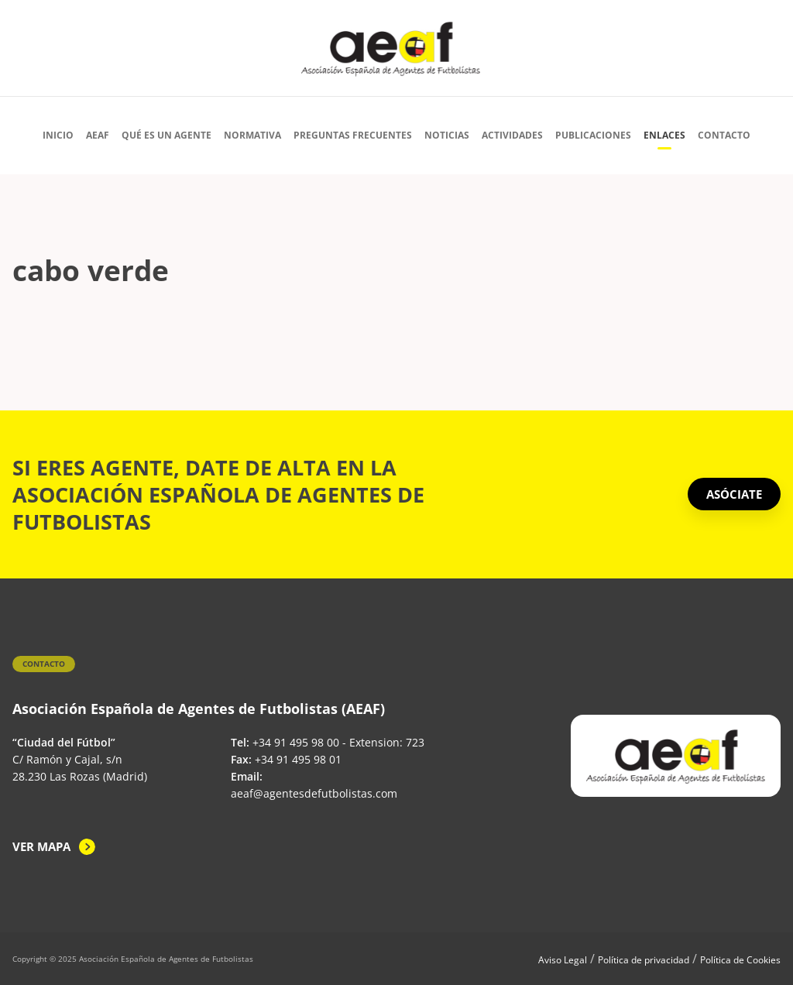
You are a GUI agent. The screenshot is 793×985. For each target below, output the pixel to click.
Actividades (512, 135)
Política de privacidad (643, 959)
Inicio (58, 135)
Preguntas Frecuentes (353, 135)
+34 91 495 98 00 (295, 742)
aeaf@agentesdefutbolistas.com (314, 793)
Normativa (252, 135)
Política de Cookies (740, 959)
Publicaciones (593, 135)
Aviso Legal (562, 959)
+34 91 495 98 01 (298, 759)
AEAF (97, 135)
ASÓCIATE (734, 494)
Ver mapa (41, 846)
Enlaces (664, 135)
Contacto (724, 135)
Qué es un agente (166, 135)
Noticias (446, 135)
